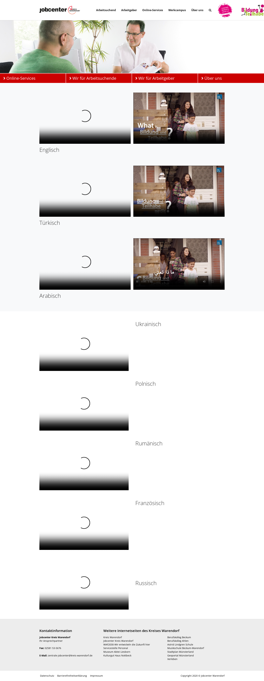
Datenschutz (46, 675)
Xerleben (172, 659)
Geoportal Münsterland (180, 655)
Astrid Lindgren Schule (180, 644)
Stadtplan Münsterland (180, 651)
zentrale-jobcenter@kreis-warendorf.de (70, 655)
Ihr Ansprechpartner (51, 640)
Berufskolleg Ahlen (178, 640)
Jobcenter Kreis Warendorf (118, 640)
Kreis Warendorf (112, 637)
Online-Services (19, 78)
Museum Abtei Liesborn (116, 651)
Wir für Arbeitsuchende (92, 78)
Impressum (96, 675)
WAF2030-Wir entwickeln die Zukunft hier (126, 644)
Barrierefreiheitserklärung (72, 675)
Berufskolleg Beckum (179, 637)
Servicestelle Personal (115, 648)
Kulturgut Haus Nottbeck (117, 655)
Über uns (211, 78)
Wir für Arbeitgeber (155, 78)
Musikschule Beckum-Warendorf (185, 648)
